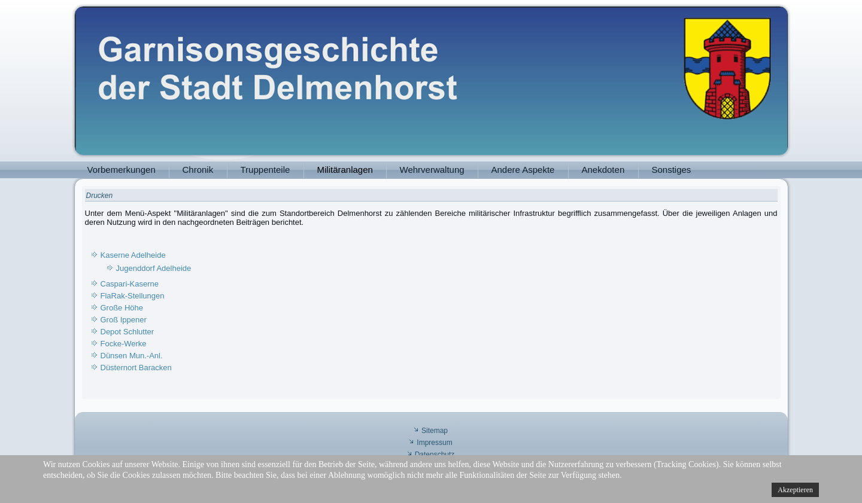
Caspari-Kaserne (130, 283)
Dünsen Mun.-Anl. (132, 355)
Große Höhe (122, 307)
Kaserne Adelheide (133, 255)
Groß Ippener (124, 319)
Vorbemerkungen (121, 169)
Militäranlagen (345, 169)
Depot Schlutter (127, 331)
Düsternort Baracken (136, 367)
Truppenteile (265, 169)
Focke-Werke (124, 343)
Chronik (198, 169)
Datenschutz (435, 454)
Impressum (434, 442)
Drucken (99, 195)
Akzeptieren (795, 490)
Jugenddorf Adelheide (154, 268)
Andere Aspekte (523, 169)
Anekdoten (603, 169)
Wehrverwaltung (432, 169)
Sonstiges (671, 169)
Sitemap (434, 430)
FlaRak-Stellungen (133, 295)
